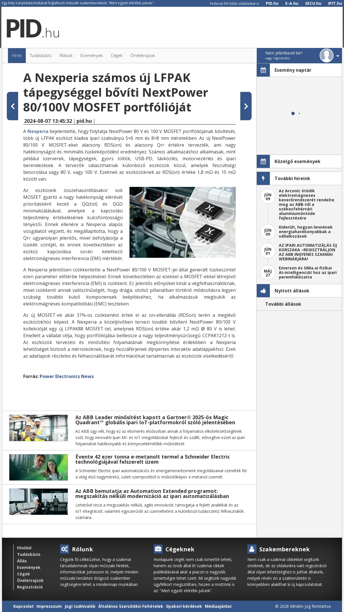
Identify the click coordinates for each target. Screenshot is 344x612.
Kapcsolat (23, 606)
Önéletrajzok (30, 580)
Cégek (23, 574)
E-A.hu (291, 3)
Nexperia (37, 131)
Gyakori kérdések (184, 606)
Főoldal (24, 547)
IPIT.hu (335, 3)
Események (29, 567)
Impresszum (49, 606)
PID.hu (272, 3)
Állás (22, 561)
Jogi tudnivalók (80, 606)
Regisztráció (30, 587)
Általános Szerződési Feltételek (130, 606)
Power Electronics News (67, 376)
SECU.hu (313, 3)
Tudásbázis (29, 554)
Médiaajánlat (218, 606)
